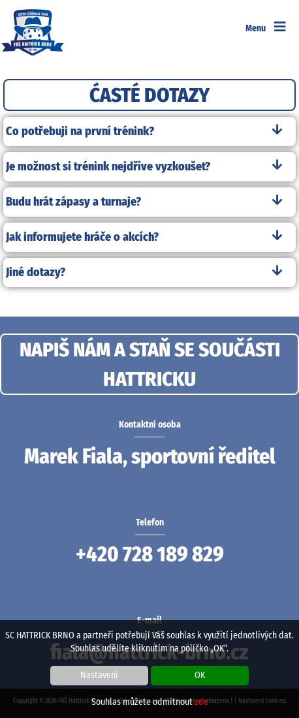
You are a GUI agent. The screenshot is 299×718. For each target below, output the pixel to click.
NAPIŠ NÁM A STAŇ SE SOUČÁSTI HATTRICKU (150, 364)
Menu (265, 28)
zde (201, 702)
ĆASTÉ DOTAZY (149, 95)
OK (200, 675)
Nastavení (99, 675)
